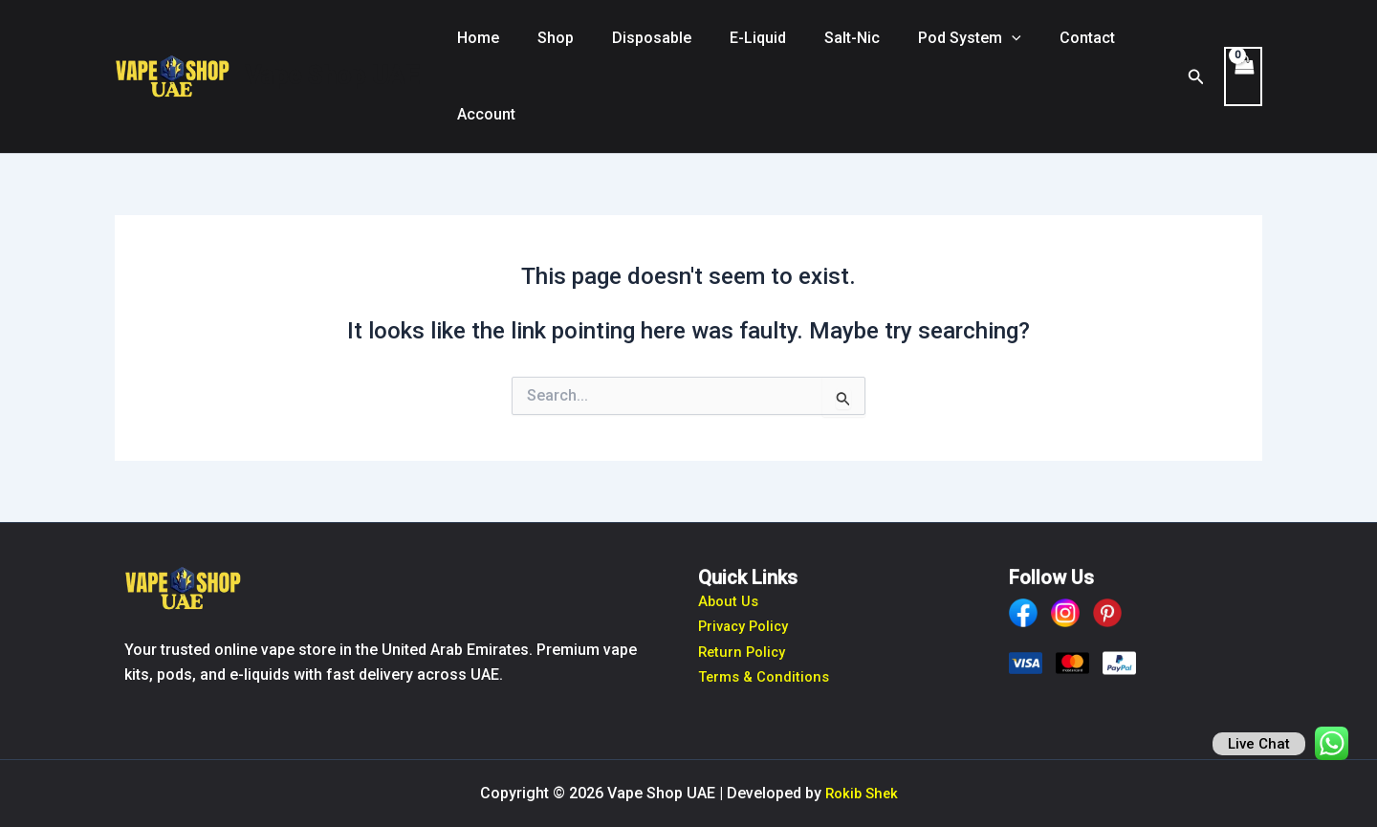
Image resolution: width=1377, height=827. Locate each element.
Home (474, 38)
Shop (544, 38)
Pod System (927, 38)
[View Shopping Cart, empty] (1242, 76)
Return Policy (744, 651)
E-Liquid (731, 38)
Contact (1037, 38)
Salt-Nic (817, 38)
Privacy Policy (747, 626)
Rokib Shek (861, 793)
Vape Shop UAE (332, 75)
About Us (730, 601)
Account (482, 114)
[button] (969, 38)
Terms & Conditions (768, 676)
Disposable (632, 38)
